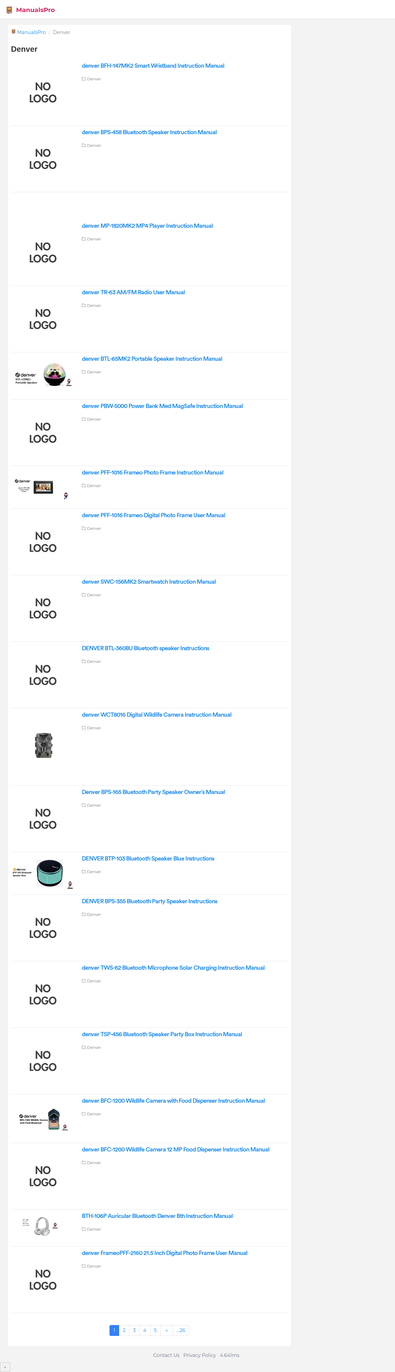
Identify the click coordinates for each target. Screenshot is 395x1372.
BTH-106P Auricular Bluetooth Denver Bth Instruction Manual (157, 1216)
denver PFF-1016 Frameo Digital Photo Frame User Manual (153, 515)
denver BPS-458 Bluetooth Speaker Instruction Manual (149, 132)
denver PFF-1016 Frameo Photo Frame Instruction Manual (152, 473)
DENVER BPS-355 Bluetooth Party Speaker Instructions (149, 901)
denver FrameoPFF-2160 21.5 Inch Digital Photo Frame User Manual (164, 1253)
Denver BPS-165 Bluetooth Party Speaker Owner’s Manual (153, 792)
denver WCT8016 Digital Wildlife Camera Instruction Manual (156, 715)
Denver (94, 78)
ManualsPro (30, 10)
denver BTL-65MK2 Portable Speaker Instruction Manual (152, 359)
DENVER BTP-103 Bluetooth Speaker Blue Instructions (148, 859)
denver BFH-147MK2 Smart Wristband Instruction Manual (153, 66)
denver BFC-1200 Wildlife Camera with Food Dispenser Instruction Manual (173, 1101)
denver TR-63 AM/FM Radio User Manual (133, 292)
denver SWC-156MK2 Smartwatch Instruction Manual (149, 582)
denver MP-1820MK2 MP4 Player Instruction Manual (147, 226)
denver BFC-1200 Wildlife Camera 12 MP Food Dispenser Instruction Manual (175, 1150)
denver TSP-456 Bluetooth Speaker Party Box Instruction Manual (162, 1034)
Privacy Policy (199, 1355)
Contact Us (166, 1355)
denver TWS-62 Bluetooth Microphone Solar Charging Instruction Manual (173, 968)
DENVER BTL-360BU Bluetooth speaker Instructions (145, 648)
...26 (181, 1330)
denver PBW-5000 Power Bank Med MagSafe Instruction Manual (162, 406)
